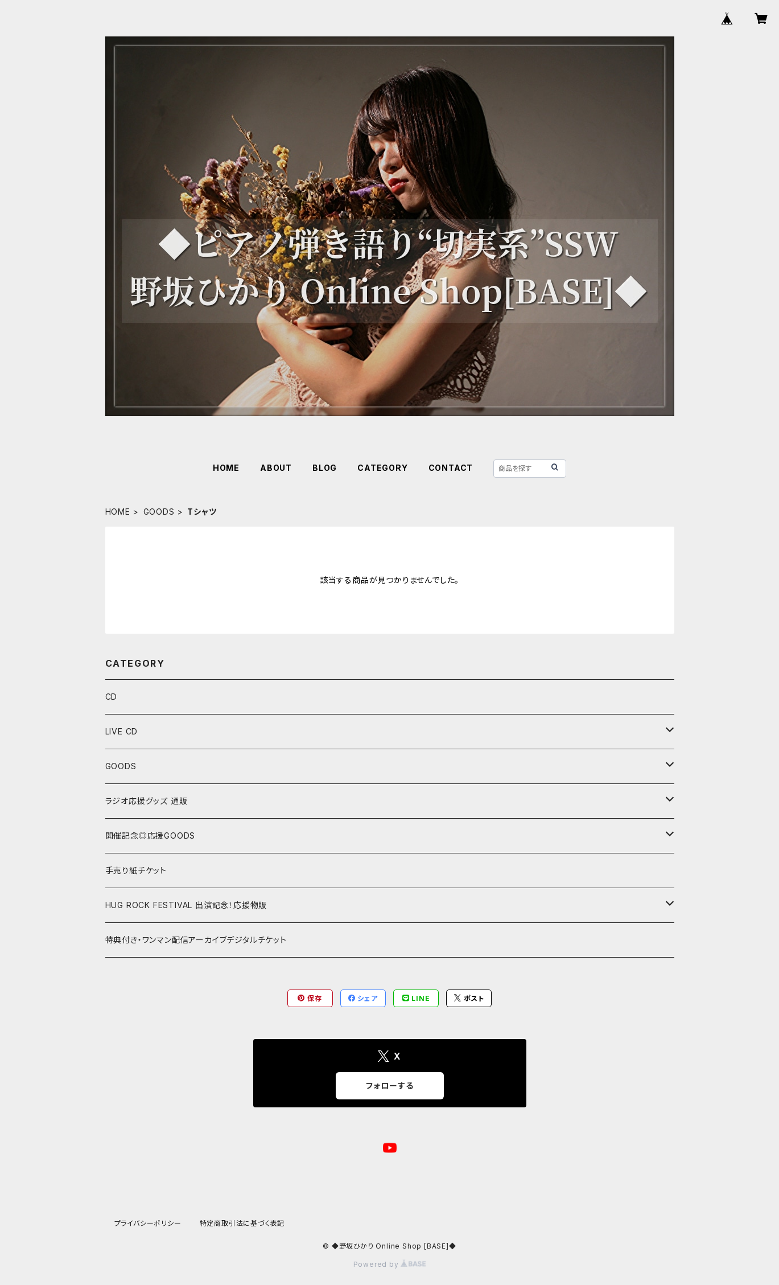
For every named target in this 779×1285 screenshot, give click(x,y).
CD (111, 696)
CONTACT (450, 468)
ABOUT (276, 468)
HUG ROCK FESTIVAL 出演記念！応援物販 (186, 905)
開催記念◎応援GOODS (150, 835)
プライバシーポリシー (148, 1223)
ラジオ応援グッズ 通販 (146, 801)
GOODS (159, 511)
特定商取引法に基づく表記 (242, 1223)
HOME (226, 468)
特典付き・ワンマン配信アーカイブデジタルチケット (196, 940)
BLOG (324, 468)
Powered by (389, 1264)
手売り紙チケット (136, 870)
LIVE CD (121, 731)
